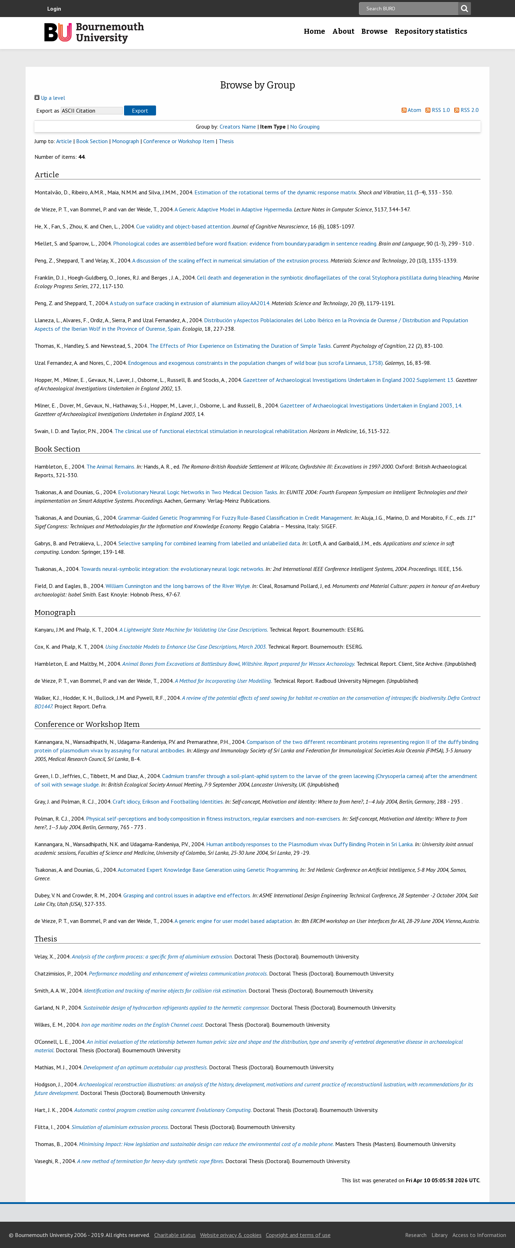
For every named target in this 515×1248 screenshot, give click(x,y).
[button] (140, 110)
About (343, 31)
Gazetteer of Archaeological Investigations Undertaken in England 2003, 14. (371, 405)
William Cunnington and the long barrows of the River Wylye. (178, 585)
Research (416, 1234)
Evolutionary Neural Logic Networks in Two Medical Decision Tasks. (198, 492)
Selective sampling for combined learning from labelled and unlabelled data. (209, 543)
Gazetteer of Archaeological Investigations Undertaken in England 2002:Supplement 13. (348, 379)
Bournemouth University (94, 33)
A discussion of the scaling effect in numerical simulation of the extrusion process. (230, 260)
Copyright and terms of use (298, 1234)
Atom (410, 109)
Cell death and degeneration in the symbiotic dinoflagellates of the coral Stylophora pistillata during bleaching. (329, 277)
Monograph (125, 141)
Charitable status (175, 1234)
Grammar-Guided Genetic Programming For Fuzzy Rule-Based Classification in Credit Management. (235, 517)
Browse (374, 31)
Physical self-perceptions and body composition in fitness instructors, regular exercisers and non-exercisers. (213, 818)
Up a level (49, 97)
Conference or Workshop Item (178, 141)
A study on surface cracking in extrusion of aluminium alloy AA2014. (190, 303)
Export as (47, 110)
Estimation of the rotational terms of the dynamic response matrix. (275, 192)
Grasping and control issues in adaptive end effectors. (187, 895)
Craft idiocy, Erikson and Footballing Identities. (168, 801)
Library (439, 1234)
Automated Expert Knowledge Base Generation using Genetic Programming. (208, 869)
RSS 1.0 (436, 109)
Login (54, 8)
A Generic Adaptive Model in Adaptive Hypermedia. (234, 209)
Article (64, 141)
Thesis (226, 141)
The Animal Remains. (110, 466)
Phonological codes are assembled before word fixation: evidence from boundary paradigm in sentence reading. (245, 243)
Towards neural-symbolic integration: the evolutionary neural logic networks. (172, 568)
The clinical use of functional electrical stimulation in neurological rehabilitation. (211, 430)
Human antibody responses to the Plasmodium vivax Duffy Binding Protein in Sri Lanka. (309, 844)
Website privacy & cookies (231, 1234)
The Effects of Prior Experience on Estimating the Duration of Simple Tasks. (240, 345)
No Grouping (305, 126)
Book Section (92, 141)
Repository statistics (431, 31)
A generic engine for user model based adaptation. (234, 920)
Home (314, 31)
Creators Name (238, 126)
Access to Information (479, 1234)
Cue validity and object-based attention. (183, 226)
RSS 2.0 (465, 109)
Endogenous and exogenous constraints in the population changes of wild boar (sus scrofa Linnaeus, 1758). (255, 362)
